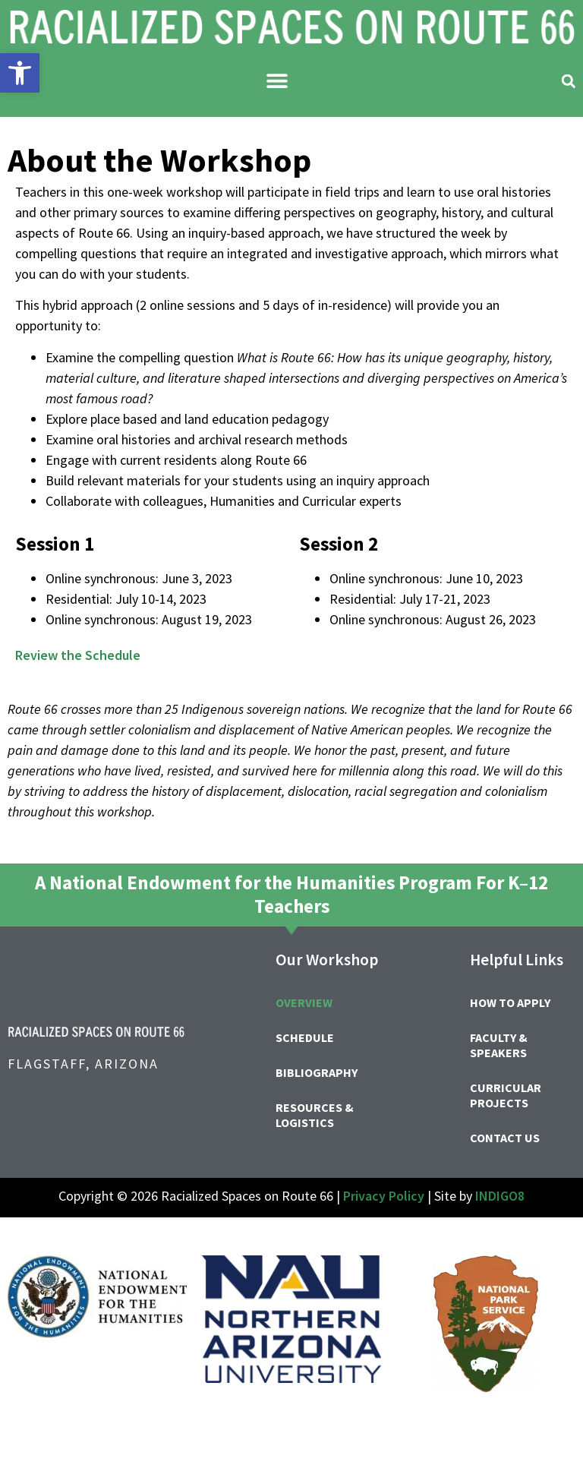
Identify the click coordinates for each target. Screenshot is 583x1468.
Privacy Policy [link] (383, 1195)
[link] (19, 73)
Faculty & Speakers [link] (499, 1045)
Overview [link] (304, 1002)
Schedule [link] (305, 1037)
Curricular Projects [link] (505, 1095)
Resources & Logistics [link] (315, 1115)
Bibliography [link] (317, 1072)
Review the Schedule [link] (77, 655)
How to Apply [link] (510, 1002)
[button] (277, 81)
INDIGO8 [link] (500, 1195)
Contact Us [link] (505, 1137)
